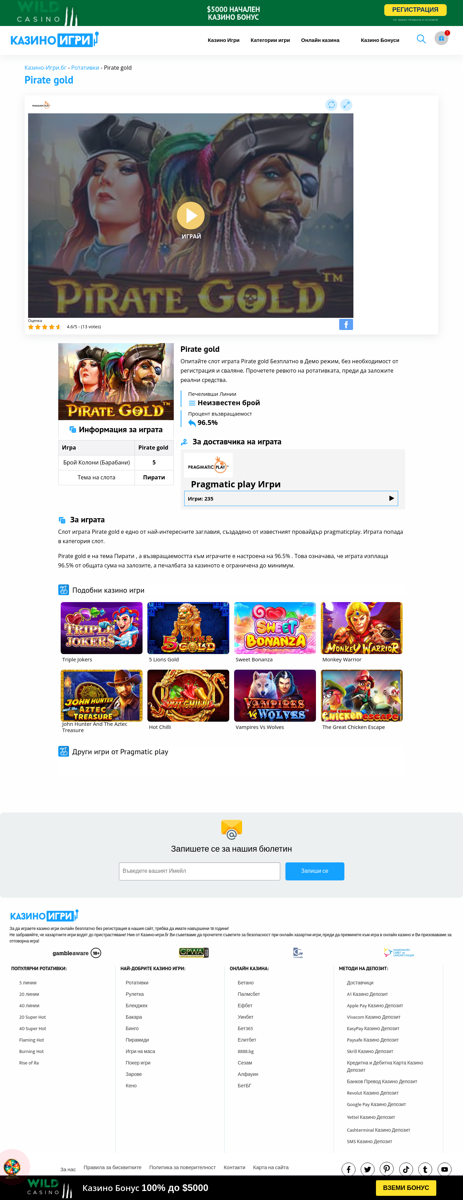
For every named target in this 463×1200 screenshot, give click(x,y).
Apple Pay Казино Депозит (375, 1005)
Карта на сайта (271, 1167)
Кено (131, 1085)
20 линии (29, 994)
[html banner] (231, 1188)
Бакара (134, 1017)
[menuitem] (223, 40)
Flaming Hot (31, 1040)
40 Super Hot (32, 1028)
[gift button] (441, 38)
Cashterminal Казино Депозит (379, 1130)
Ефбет (245, 1005)
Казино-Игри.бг (46, 67)
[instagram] (406, 1169)
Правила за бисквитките (113, 1167)
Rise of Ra (29, 1063)
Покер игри (138, 1063)
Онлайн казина (320, 40)
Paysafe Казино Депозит (373, 1040)
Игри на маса (140, 1051)
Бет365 (245, 1028)
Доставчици (360, 982)
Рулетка (135, 994)
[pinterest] (387, 1169)
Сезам (245, 1063)
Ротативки (85, 67)
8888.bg (246, 1051)
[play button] (191, 216)
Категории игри (270, 40)
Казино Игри (224, 40)
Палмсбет (249, 994)
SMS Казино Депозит (369, 1141)
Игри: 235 (291, 498)
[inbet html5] (231, 13)
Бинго (132, 1028)
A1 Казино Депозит (367, 994)
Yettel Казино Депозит (371, 1117)
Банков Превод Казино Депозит (382, 1081)
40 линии (29, 1005)
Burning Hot (31, 1051)
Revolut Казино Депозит (373, 1093)
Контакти (234, 1167)
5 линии (28, 982)
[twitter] (368, 1169)
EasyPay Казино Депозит (373, 1028)
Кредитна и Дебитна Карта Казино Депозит (385, 1066)
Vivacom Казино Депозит (374, 1017)
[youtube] (445, 1169)
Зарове (134, 1074)
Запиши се (314, 871)
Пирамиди (137, 1040)
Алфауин (248, 1074)
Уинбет (246, 1017)
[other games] (102, 628)
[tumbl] (425, 1169)
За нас (68, 1169)
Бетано (246, 982)
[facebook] (348, 1169)
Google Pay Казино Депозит (376, 1104)
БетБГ (245, 1085)
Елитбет (247, 1040)
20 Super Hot (32, 1017)
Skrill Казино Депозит (370, 1051)
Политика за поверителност (182, 1167)
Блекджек (137, 1005)
